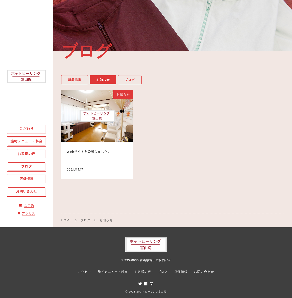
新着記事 (74, 80)
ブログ (130, 80)
